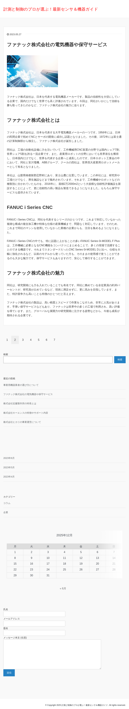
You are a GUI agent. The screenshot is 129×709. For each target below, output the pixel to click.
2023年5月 (9, 467)
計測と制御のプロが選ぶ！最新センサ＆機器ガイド (50, 9)
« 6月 (63, 580)
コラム (6, 503)
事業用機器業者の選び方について (21, 385)
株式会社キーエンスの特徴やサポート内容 (25, 412)
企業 (5, 512)
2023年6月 (9, 458)
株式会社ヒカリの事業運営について (22, 422)
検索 (5, 354)
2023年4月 (9, 476)
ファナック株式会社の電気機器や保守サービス (57, 44)
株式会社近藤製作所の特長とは (19, 403)
